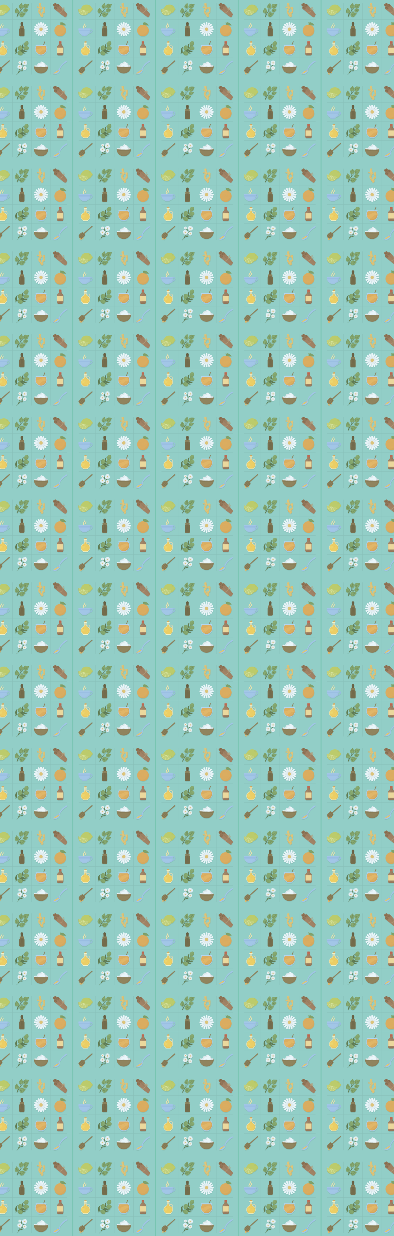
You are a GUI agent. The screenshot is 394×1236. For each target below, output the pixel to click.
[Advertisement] (197, 122)
